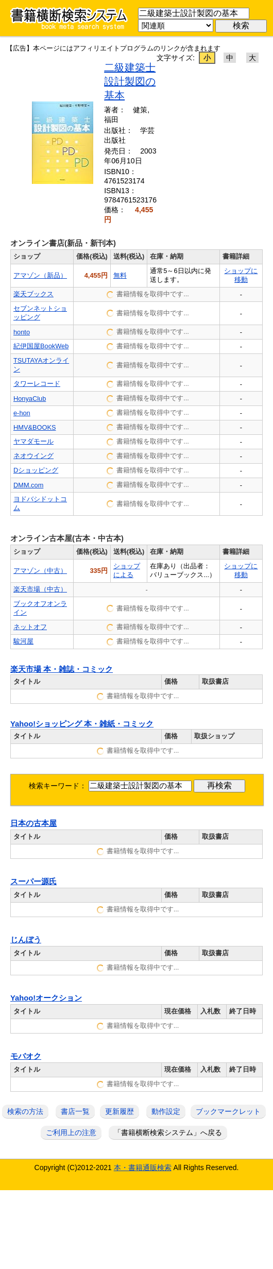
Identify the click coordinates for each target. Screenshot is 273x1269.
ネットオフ (30, 627)
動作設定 (165, 1111)
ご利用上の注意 (71, 1132)
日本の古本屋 (33, 823)
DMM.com (28, 485)
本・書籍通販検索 (143, 1167)
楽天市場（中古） (40, 589)
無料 (120, 275)
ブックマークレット (228, 1111)
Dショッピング (35, 470)
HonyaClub (29, 398)
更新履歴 (119, 1111)
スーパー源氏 (33, 881)
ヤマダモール (33, 441)
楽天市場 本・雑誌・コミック (61, 669)
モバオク (25, 1056)
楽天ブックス (33, 294)
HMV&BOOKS (34, 427)
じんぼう (25, 940)
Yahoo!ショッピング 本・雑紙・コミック (81, 724)
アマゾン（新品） (40, 275)
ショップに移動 (241, 275)
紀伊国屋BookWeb (41, 346)
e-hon (21, 413)
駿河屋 (23, 641)
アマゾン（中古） (40, 570)
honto (21, 332)
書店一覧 (75, 1111)
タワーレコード (36, 383)
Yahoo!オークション (46, 998)
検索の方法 (25, 1111)
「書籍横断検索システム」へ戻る (168, 1132)
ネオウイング (33, 456)
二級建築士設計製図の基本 (130, 81)
